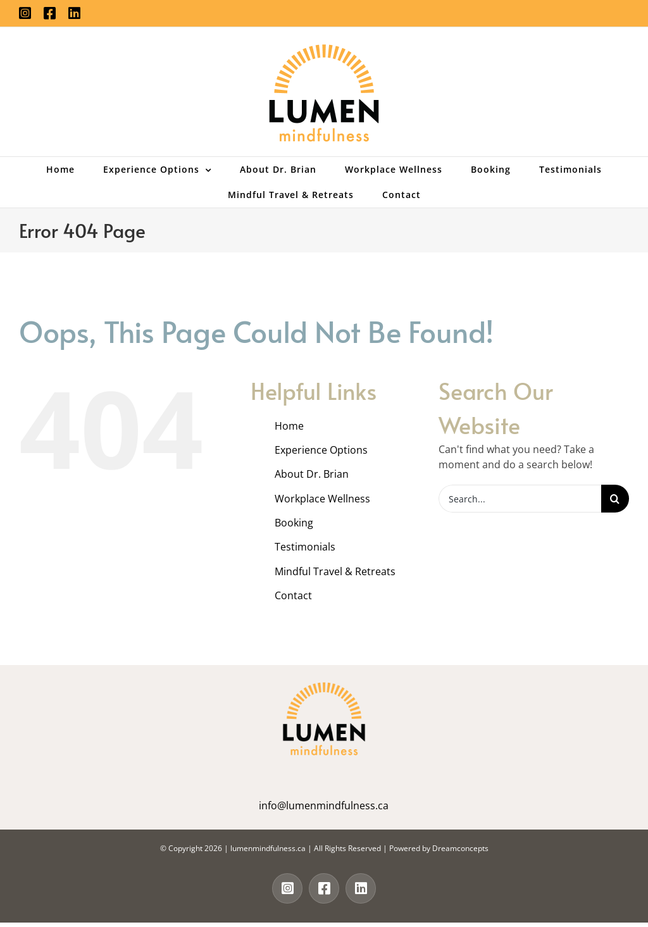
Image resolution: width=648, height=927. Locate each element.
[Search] (615, 499)
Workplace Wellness (322, 499)
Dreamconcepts (460, 848)
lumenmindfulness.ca (268, 848)
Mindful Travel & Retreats (335, 571)
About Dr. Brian (312, 474)
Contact (293, 595)
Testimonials (305, 547)
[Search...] (520, 499)
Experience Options (321, 450)
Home (289, 426)
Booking (294, 523)
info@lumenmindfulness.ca (324, 805)
